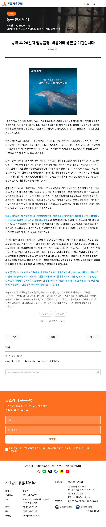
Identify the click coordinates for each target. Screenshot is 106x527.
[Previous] (12, 337)
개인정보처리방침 (73, 466)
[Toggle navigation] (102, 4)
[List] (53, 337)
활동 (11, 13)
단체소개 (29, 466)
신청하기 (53, 439)
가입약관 (60, 466)
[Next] (93, 337)
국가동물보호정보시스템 (44, 466)
